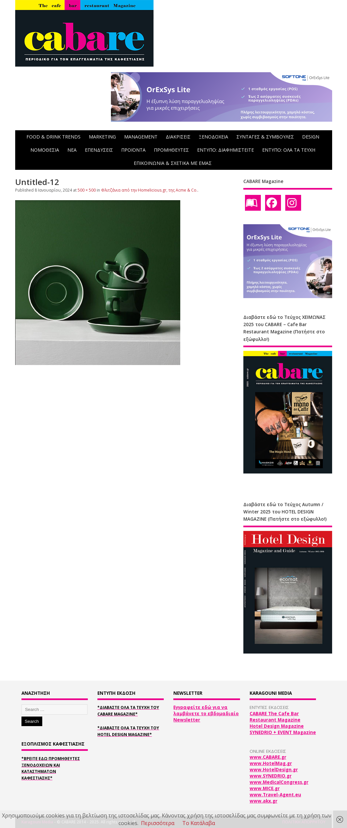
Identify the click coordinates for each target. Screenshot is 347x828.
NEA (72, 150)
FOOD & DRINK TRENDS (53, 137)
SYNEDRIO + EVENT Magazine (283, 732)
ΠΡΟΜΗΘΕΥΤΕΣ (171, 150)
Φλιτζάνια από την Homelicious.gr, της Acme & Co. (149, 190)
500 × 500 (87, 190)
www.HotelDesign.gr (274, 770)
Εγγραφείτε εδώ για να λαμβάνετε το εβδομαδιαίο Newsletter (206, 713)
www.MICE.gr (265, 788)
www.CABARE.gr (268, 757)
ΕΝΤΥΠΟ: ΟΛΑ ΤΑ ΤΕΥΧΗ (288, 150)
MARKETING (102, 137)
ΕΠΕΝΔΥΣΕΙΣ (99, 150)
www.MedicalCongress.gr (279, 782)
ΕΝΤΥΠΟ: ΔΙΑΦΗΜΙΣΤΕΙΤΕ (225, 150)
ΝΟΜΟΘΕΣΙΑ (44, 150)
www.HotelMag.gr (271, 763)
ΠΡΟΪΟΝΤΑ (133, 150)
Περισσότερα (157, 823)
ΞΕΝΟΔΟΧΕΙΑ (213, 137)
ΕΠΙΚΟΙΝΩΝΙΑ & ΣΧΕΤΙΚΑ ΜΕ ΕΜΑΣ (173, 163)
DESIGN (310, 137)
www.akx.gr (263, 801)
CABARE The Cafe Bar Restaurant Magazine (275, 717)
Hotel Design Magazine (277, 726)
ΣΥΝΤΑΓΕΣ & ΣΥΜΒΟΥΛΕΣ (265, 137)
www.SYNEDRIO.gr (271, 776)
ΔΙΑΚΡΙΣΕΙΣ (178, 137)
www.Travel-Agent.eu (275, 795)
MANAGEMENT (140, 137)
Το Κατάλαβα (198, 823)
